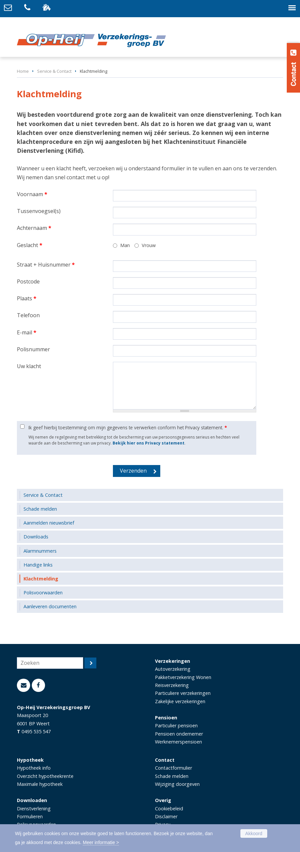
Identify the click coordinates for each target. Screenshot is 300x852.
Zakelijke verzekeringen (180, 701)
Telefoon (28, 315)
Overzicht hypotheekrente (45, 776)
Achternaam (34, 228)
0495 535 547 (36, 731)
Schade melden (171, 776)
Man (125, 245)
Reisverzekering (172, 685)
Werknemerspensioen (178, 742)
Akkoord (253, 833)
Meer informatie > (101, 842)
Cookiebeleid (169, 808)
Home (23, 71)
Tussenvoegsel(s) (39, 211)
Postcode (28, 281)
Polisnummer (33, 349)
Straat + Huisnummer (46, 264)
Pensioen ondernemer (179, 734)
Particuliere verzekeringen (183, 693)
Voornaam (32, 194)
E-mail (26, 332)
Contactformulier (173, 768)
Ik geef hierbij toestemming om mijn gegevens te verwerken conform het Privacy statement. (127, 427)
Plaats (26, 298)
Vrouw (149, 245)
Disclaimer (166, 816)
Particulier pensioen (176, 725)
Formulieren (30, 816)
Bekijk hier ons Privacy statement (148, 443)
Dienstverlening (34, 808)
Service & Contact (54, 71)
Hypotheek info (34, 768)
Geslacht (29, 245)
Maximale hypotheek (40, 784)
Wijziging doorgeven (177, 784)
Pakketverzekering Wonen (183, 677)
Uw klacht (29, 366)
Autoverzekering (172, 669)
